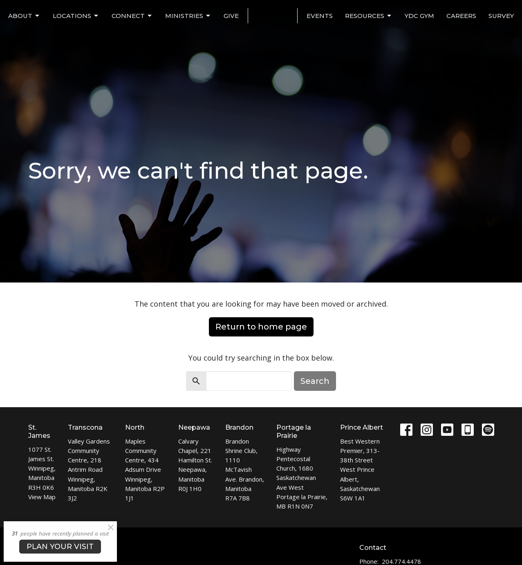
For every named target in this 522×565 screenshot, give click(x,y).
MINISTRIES (188, 16)
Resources (368, 16)
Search (314, 381)
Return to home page (261, 327)
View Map (42, 497)
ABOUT (24, 16)
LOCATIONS (76, 16)
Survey (501, 16)
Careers (461, 16)
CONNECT (132, 16)
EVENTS (320, 16)
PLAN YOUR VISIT (60, 546)
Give (231, 16)
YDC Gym (419, 16)
